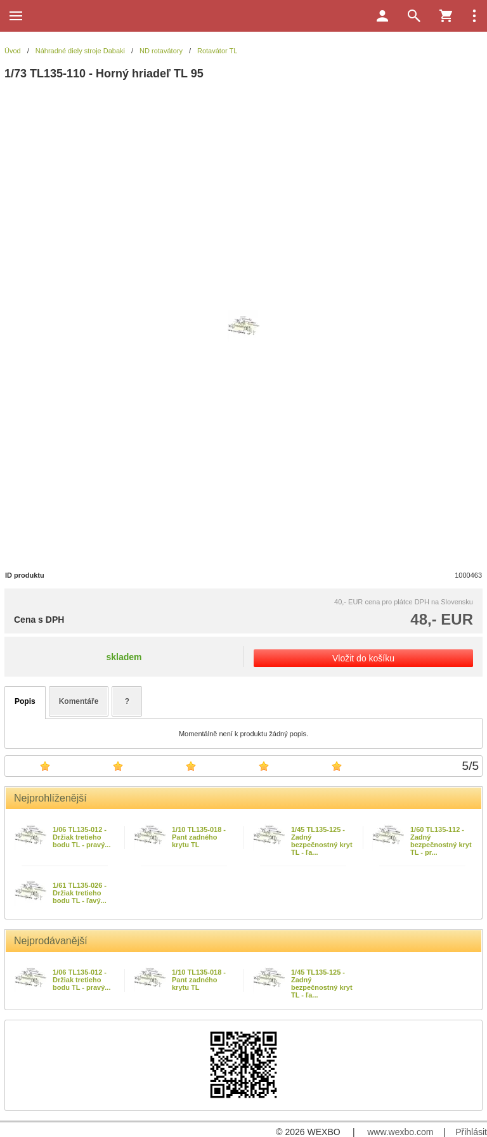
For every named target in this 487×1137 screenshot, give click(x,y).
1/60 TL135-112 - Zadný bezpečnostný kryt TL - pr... (441, 841)
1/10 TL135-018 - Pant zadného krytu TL (199, 837)
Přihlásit (471, 1132)
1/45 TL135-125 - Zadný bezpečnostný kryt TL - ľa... (322, 841)
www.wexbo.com (400, 1132)
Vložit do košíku (363, 658)
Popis (25, 701)
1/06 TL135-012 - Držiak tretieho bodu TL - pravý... (81, 837)
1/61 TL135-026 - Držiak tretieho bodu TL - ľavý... (80, 892)
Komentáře (79, 701)
